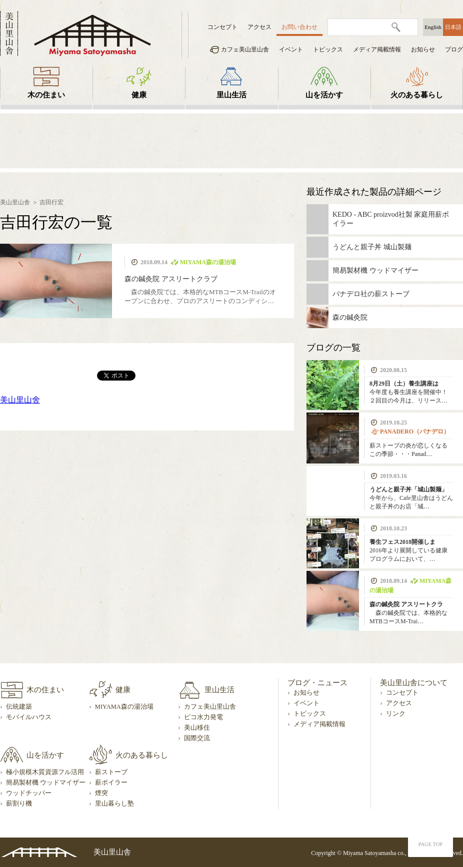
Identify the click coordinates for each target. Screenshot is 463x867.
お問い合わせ (300, 26)
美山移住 (197, 727)
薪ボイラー (111, 782)
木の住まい (46, 95)
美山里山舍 (20, 400)
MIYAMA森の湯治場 (124, 706)
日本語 (453, 27)
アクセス (260, 26)
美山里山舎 (15, 202)
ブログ (454, 49)
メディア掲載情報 (377, 49)
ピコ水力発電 (203, 717)
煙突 (101, 793)
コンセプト (223, 26)
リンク (396, 713)
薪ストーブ (111, 772)
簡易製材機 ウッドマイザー (46, 782)
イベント (291, 49)
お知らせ (423, 49)
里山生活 (231, 95)
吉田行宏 (52, 202)
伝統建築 (19, 706)
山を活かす (324, 95)
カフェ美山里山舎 (245, 49)
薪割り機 (19, 803)
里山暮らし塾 (114, 803)
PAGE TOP (430, 844)
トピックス (328, 49)
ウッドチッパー (29, 793)
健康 (139, 95)
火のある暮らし (416, 95)
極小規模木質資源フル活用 (45, 772)
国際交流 (197, 738)
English (433, 27)
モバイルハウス (29, 717)
